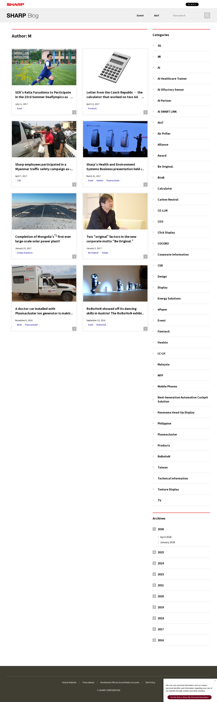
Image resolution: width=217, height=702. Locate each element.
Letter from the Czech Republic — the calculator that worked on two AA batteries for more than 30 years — (114, 94)
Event (140, 15)
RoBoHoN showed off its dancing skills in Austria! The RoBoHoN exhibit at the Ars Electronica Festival (114, 310)
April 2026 (166, 537)
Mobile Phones (167, 386)
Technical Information (173, 478)
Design (105, 252)
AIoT (156, 15)
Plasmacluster (112, 180)
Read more (74, 112)
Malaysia (164, 364)
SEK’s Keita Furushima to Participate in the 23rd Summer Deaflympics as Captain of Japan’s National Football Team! (43, 94)
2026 (161, 529)
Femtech (164, 331)
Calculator (165, 188)
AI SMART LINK (167, 111)
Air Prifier (164, 133)
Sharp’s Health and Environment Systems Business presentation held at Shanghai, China (115, 166)
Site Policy (150, 682)
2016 (161, 640)
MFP (160, 375)
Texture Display (168, 489)
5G (159, 45)
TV (159, 500)
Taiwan (163, 467)
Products (92, 108)
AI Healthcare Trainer (172, 78)
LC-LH (161, 353)
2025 (161, 552)
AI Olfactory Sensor (171, 89)
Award (162, 155)
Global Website (69, 682)
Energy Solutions (25, 252)
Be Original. (93, 252)
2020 (161, 596)
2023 (161, 574)
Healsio (99, 180)
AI (159, 67)
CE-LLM (162, 210)
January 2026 (167, 542)
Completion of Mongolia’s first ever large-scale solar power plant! (43, 238)
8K (159, 56)
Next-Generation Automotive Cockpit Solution (183, 399)
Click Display (166, 232)
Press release (88, 682)
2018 (161, 618)
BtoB (19, 324)
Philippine (164, 423)
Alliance (163, 144)
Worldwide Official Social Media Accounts (119, 682)
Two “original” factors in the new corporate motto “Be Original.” (111, 238)
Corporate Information (173, 254)
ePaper (162, 309)
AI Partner (164, 100)
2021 (161, 585)
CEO (160, 221)
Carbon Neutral (168, 199)
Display (162, 287)
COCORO (163, 243)
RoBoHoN (101, 324)
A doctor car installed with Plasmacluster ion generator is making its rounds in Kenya (44, 310)
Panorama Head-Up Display (176, 412)
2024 (161, 563)
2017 (161, 629)
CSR (19, 180)
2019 (161, 607)
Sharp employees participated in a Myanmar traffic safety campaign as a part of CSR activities (43, 166)
